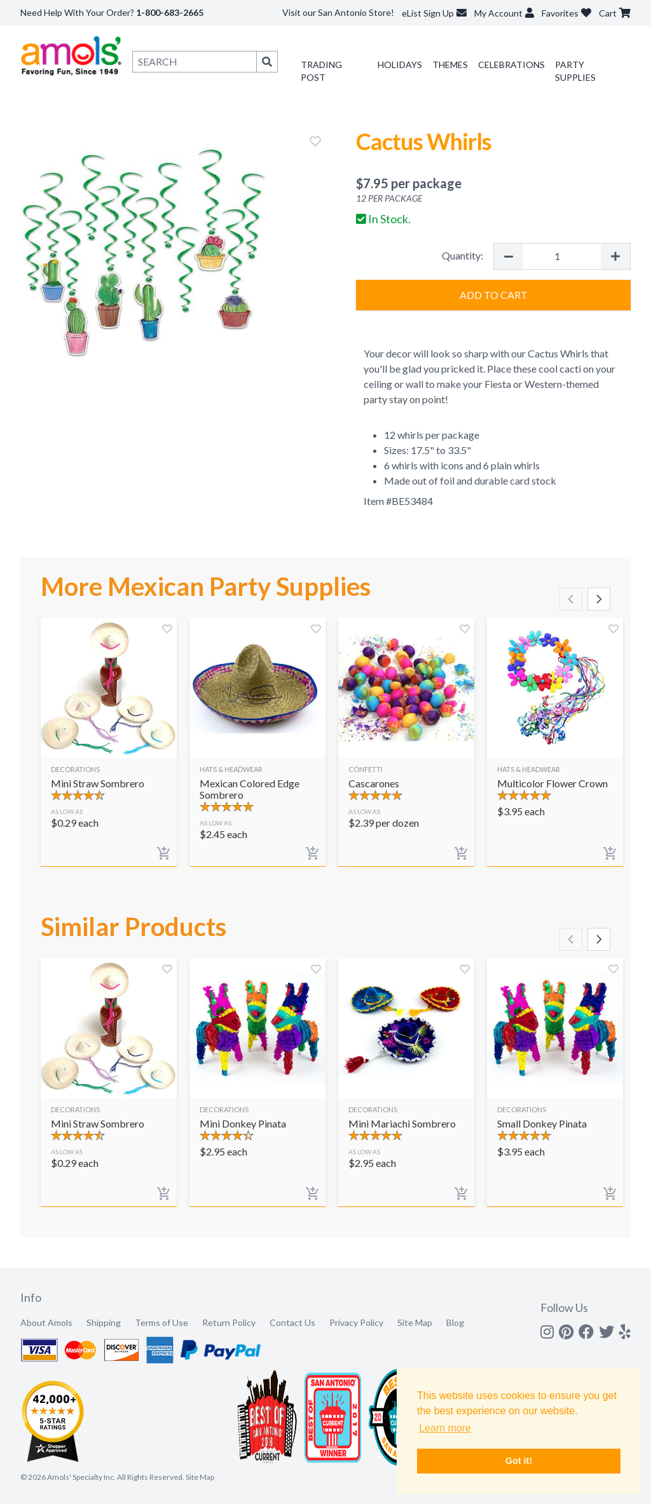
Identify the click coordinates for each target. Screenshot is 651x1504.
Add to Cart (494, 295)
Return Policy (229, 1322)
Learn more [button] (445, 1428)
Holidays (400, 64)
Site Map (414, 1322)
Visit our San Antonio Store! (338, 12)
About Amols (46, 1322)
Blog (455, 1322)
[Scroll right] (598, 599)
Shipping (103, 1322)
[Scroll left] (570, 599)
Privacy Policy (356, 1322)
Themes (450, 64)
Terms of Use (161, 1322)
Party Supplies (575, 71)
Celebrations (511, 64)
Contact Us (292, 1322)
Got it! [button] (518, 1461)
